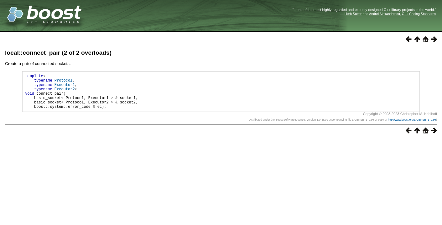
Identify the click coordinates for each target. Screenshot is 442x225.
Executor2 (65, 92)
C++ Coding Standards (419, 14)
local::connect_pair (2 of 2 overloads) (58, 52)
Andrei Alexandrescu (384, 14)
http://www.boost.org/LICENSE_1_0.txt (412, 127)
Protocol (64, 82)
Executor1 (65, 87)
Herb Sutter (353, 14)
